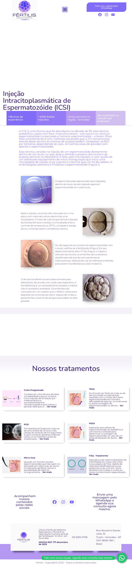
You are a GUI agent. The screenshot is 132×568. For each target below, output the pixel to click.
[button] (65, 9)
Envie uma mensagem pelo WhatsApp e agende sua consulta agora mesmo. (104, 502)
